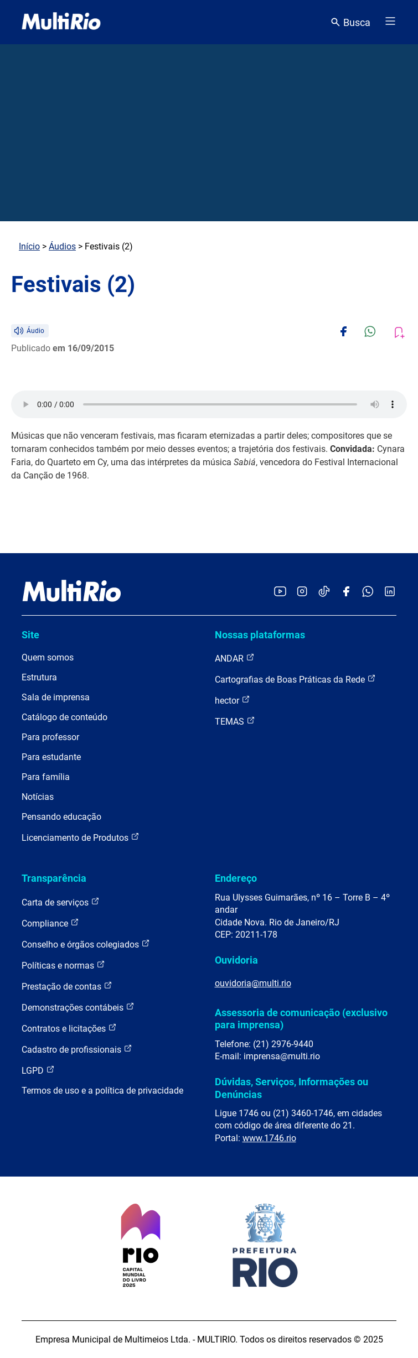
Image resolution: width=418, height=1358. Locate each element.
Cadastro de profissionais (77, 1049)
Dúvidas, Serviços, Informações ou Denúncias (291, 1088)
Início (29, 246)
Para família (46, 777)
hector (232, 700)
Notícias (38, 797)
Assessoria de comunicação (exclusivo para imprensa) (301, 1019)
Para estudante (51, 757)
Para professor (50, 737)
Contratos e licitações (69, 1028)
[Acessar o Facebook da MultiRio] (346, 592)
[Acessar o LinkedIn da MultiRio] (389, 592)
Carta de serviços (61, 902)
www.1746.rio (269, 1138)
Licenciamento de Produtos (81, 837)
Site (30, 635)
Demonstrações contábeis (78, 1007)
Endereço (236, 878)
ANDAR (235, 658)
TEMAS (235, 721)
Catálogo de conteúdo (64, 717)
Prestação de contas (67, 986)
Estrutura (39, 677)
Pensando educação (61, 816)
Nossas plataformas (260, 635)
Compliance (50, 923)
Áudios (62, 246)
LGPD (38, 1070)
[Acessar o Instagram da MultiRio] (302, 592)
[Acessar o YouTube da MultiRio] (280, 592)
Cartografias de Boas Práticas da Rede (295, 679)
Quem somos (48, 657)
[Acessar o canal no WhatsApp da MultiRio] (368, 592)
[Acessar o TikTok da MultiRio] (324, 592)
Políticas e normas (63, 965)
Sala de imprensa (56, 697)
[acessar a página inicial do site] (61, 22)
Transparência (54, 878)
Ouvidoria (236, 960)
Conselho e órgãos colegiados (86, 944)
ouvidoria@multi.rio (253, 983)
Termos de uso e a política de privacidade (102, 1090)
